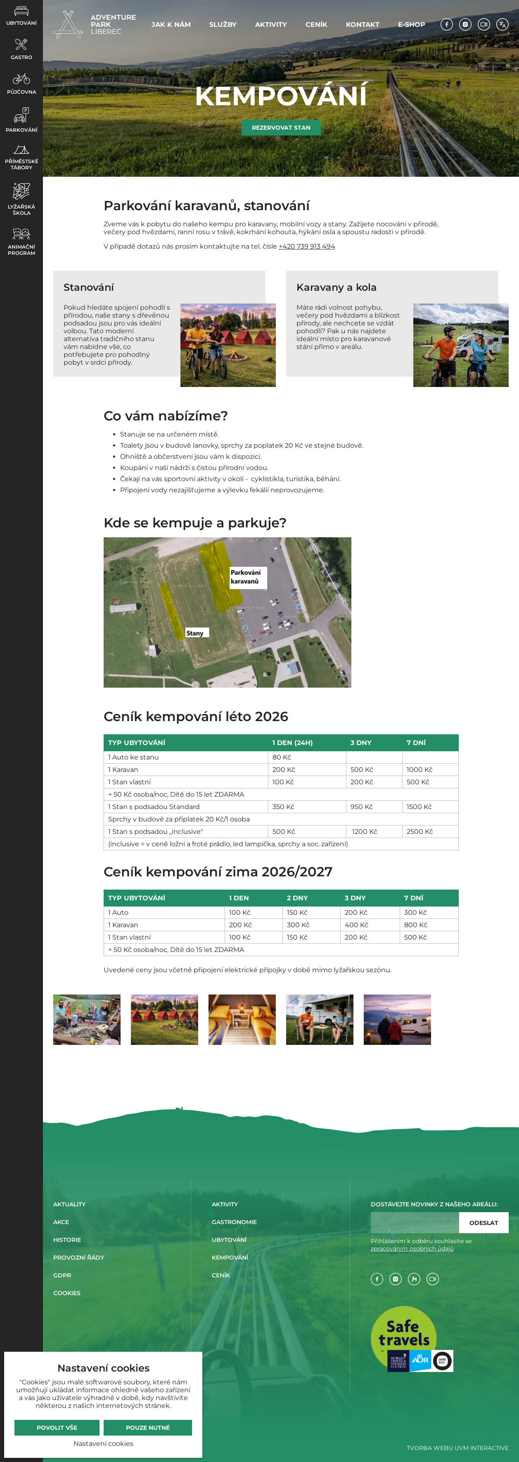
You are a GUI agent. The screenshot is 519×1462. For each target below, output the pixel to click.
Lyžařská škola (21, 199)
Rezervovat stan (281, 127)
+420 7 (290, 246)
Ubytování (21, 16)
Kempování (230, 1257)
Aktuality (69, 1204)
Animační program (21, 242)
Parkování (22, 120)
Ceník (316, 24)
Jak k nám (171, 24)
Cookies (67, 1293)
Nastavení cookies (103, 1444)
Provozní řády (78, 1257)
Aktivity (271, 24)
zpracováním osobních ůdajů (412, 1248)
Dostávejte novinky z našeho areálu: (434, 1204)
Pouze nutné (148, 1427)
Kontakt (362, 24)
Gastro (21, 49)
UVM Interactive (482, 1448)
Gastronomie (234, 1222)
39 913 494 (318, 246)
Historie (67, 1240)
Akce (61, 1222)
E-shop (411, 24)
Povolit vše (57, 1427)
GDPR (62, 1275)
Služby (223, 24)
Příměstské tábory (21, 158)
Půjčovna (21, 84)
